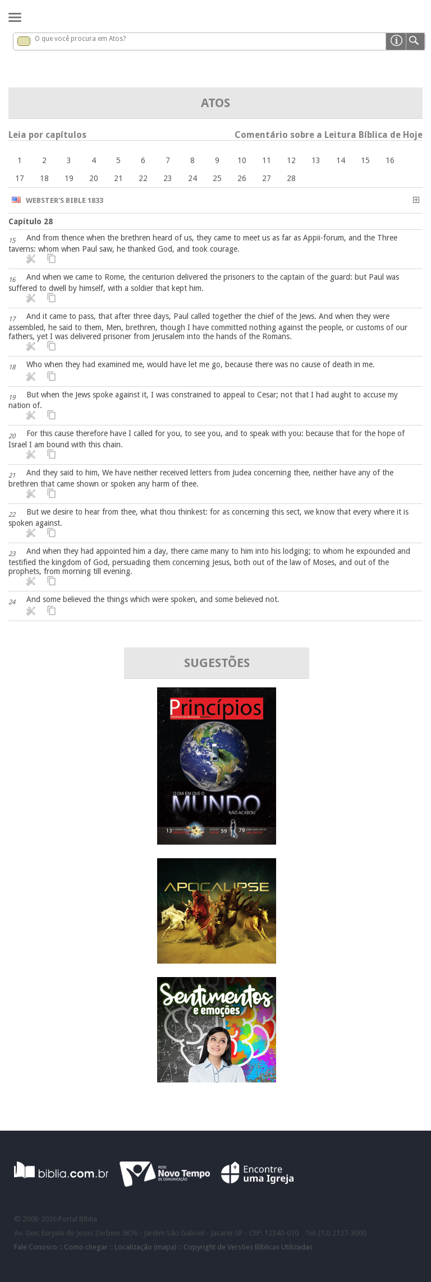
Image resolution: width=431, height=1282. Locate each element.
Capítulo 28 (30, 221)
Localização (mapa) (145, 1247)
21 (118, 178)
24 (192, 178)
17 (19, 178)
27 (266, 178)
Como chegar (86, 1247)
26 (241, 178)
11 (266, 160)
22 (143, 178)
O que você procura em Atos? (80, 39)
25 (217, 178)
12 (291, 160)
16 (390, 160)
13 (315, 160)
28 (291, 178)
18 (44, 178)
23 (167, 178)
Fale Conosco (35, 1247)
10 (241, 160)
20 (93, 178)
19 (69, 178)
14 (340, 160)
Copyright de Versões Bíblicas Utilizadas (248, 1247)
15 (365, 160)
